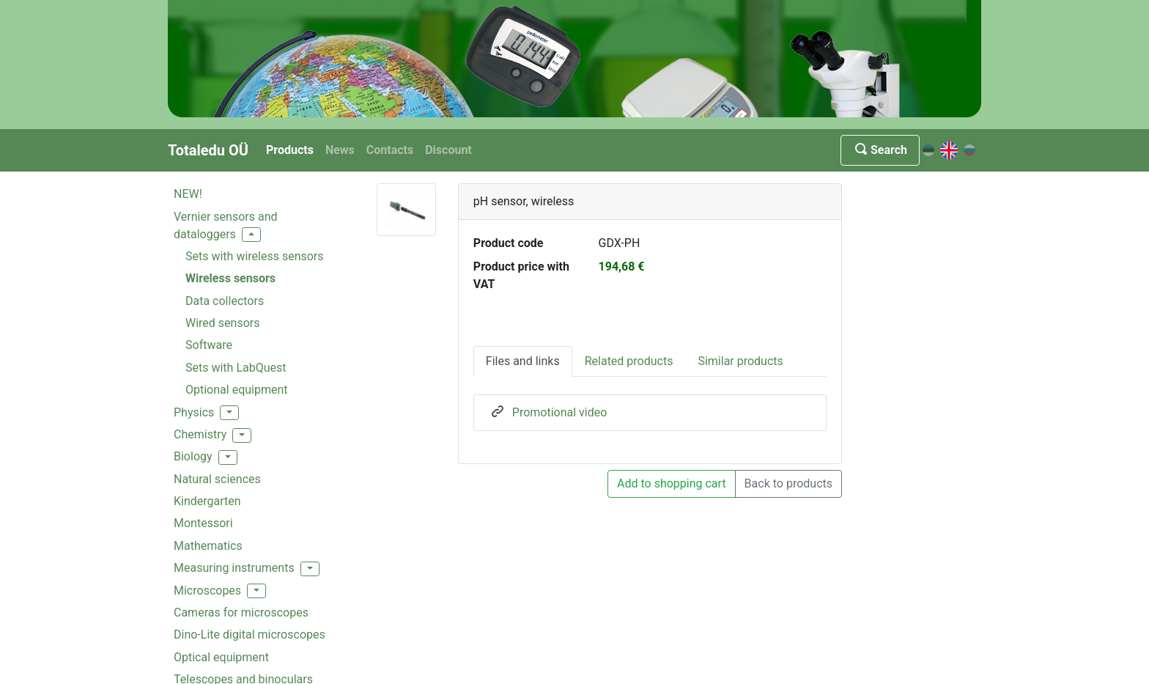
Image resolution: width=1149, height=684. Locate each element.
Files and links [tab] (523, 361)
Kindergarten (207, 501)
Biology (193, 456)
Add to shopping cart (671, 483)
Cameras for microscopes (241, 612)
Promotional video (559, 412)
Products (290, 150)
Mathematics (208, 546)
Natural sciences (217, 479)
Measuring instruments (234, 568)
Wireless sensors (230, 278)
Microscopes (207, 590)
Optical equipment (221, 657)
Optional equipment (236, 390)
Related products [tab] (629, 361)
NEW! (188, 194)
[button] (251, 234)
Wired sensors (222, 323)
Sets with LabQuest (235, 368)
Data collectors (224, 301)
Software (208, 345)
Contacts (389, 150)
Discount (448, 150)
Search (880, 150)
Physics (194, 412)
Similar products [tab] (740, 361)
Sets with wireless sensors (254, 256)
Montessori (203, 523)
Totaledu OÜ (208, 150)
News (340, 150)
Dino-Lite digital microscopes (249, 634)
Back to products (788, 483)
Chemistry (200, 434)
